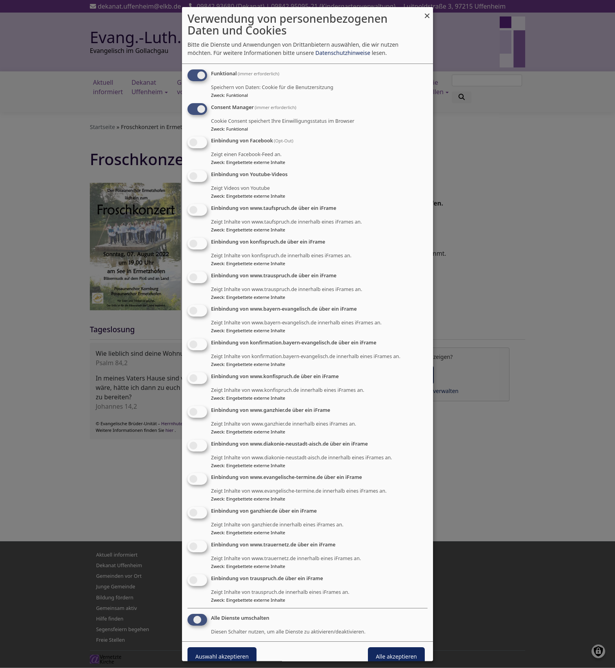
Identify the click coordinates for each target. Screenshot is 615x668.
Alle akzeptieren (396, 656)
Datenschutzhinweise (342, 52)
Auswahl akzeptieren (222, 656)
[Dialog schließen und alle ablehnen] (427, 11)
